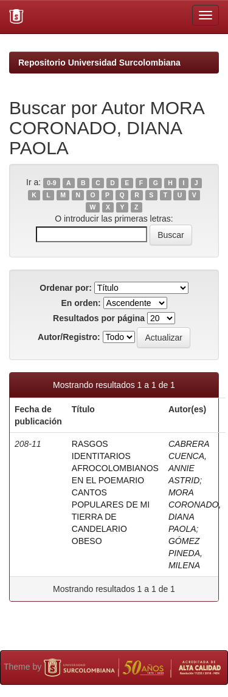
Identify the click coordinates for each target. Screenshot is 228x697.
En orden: (80, 303)
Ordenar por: (66, 288)
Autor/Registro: (69, 337)
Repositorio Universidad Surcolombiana (99, 62)
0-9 (51, 182)
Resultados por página (99, 318)
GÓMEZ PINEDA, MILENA (185, 553)
